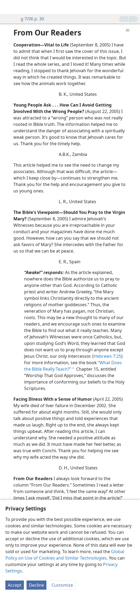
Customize (62, 585)
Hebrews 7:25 (107, 356)
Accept (14, 585)
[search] (133, 7)
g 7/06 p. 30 (29, 19)
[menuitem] (8, 7)
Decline (36, 585)
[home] (8, 7)
